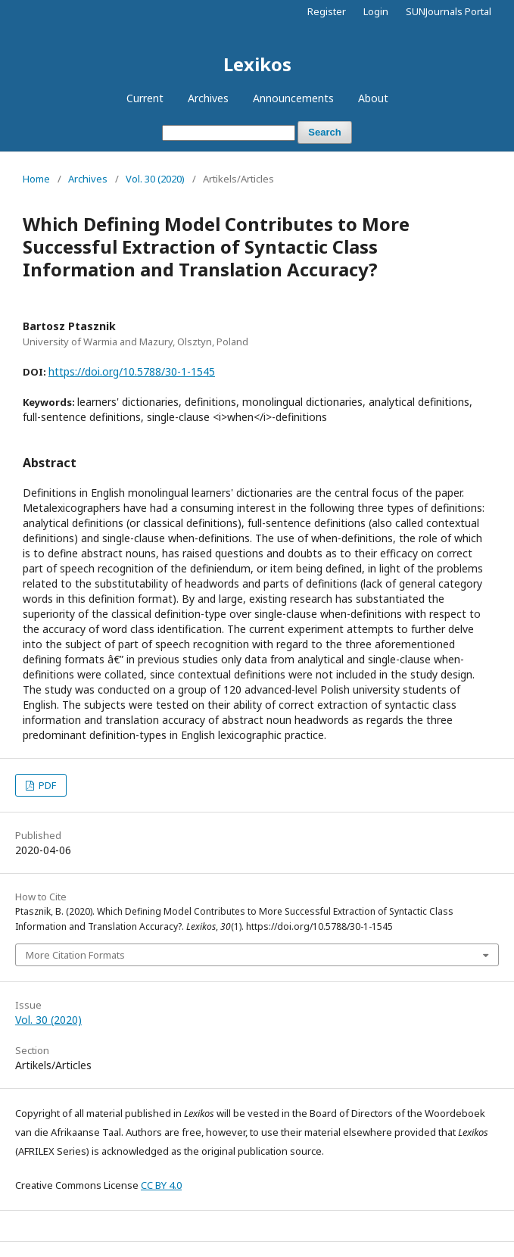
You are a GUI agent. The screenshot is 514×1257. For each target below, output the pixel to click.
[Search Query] (228, 133)
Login (375, 11)
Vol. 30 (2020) (155, 179)
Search (324, 132)
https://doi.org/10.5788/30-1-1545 (131, 371)
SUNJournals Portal (448, 11)
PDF (46, 785)
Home (36, 179)
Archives (208, 98)
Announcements (293, 98)
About (373, 98)
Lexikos (257, 63)
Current (145, 98)
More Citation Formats (75, 955)
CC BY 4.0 (161, 1185)
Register (326, 11)
